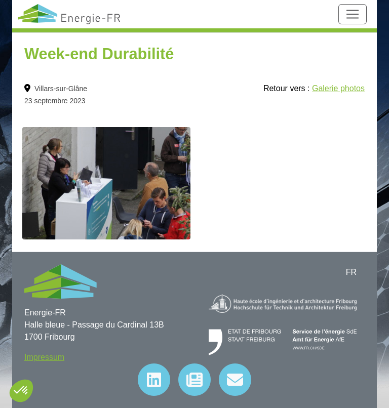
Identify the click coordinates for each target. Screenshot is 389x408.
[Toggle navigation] (352, 14)
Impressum (44, 357)
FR (351, 272)
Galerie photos (338, 88)
